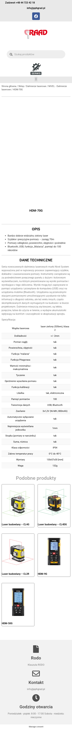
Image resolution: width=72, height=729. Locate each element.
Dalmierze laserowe (36, 86)
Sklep (21, 86)
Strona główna (9, 86)
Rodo (36, 657)
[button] (35, 79)
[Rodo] (36, 649)
